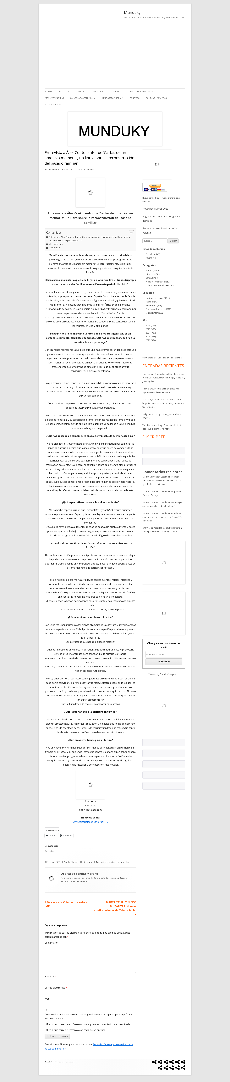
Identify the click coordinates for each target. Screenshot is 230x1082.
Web (47, 998)
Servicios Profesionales (112, 98)
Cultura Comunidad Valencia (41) (161, 285)
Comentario (52, 942)
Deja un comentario (85, 169)
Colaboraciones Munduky (82, 98)
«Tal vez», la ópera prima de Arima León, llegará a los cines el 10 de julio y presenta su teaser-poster (163, 403)
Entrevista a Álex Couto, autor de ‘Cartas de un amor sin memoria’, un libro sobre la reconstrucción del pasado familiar (89, 239)
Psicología (98, 91)
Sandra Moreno (52, 169)
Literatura (64, 91)
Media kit (49, 91)
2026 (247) (151, 325)
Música (81, 91)
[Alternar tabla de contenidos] (130, 232)
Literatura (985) (153, 274)
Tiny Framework (57, 1062)
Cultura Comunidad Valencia (142, 91)
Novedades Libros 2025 (155, 208)
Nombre (50, 976)
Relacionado (55, 247)
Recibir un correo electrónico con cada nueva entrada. (76, 1030)
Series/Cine (114, 91)
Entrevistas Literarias (105, 862)
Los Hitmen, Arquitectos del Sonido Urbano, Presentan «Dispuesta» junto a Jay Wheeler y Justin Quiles (163, 378)
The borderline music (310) (158, 309)
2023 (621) (151, 336)
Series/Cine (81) (153, 277)
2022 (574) (151, 340)
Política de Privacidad (156, 98)
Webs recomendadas (54, 98)
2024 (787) (151, 332)
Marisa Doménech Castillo (155, 476)
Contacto (135, 98)
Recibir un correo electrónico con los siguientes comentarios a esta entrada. (88, 1024)
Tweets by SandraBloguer (162, 674)
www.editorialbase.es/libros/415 (90, 821)
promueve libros (123, 862)
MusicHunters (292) (155, 312)
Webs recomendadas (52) (158, 281)
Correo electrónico (56, 987)
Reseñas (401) (152, 301)
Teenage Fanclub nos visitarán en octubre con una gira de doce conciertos (161, 480)
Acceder (69, 1062)
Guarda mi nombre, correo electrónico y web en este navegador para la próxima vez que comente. (88, 1016)
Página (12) (151, 257)
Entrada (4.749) (153, 254)
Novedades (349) (154, 305)
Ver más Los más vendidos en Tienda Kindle (162, 357)
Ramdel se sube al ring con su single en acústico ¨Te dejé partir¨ (162, 517)
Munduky (132, 12)
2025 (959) (151, 329)
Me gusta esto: (56, 244)
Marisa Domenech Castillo (155, 513)
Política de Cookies (54, 104)
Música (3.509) (152, 270)
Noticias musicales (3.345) (158, 298)
